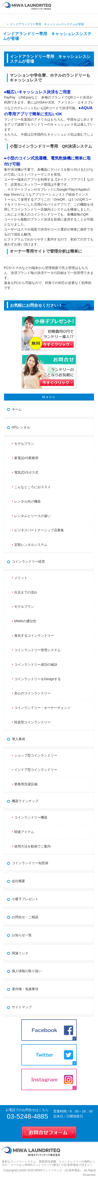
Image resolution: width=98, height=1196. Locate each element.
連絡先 (83, 5)
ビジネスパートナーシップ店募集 (39, 530)
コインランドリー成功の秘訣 (35, 664)
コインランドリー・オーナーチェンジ (42, 708)
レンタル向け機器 (27, 501)
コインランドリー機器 (30, 817)
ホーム (17, 409)
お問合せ (93, 5)
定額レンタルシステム (30, 544)
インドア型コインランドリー (35, 770)
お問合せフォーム (49, 1131)
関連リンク (20, 953)
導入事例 (18, 739)
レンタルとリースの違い (32, 516)
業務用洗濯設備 (25, 784)
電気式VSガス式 (26, 472)
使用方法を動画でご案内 (34, 846)
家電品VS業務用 (26, 458)
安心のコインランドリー (32, 693)
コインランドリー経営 (28, 561)
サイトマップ (22, 1007)
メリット (20, 578)
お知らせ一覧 (22, 935)
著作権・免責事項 (25, 989)
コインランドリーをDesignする (37, 679)
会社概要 (18, 881)
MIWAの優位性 (25, 621)
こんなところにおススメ (32, 487)
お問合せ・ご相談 (25, 917)
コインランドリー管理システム (37, 650)
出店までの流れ (25, 592)
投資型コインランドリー (32, 722)
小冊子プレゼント (25, 899)
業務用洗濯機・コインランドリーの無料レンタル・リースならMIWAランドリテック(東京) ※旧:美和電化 (49, 1163)
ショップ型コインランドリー (35, 755)
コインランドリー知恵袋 (30, 863)
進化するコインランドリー (34, 635)
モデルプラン (24, 444)
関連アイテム (24, 832)
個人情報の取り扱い (27, 971)
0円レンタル (21, 427)
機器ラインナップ (25, 801)
